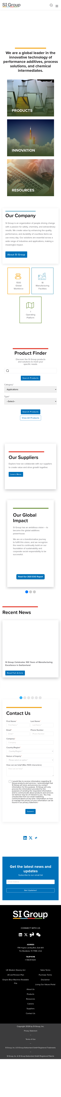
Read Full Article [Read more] (15, 673)
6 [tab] (40, 697)
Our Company (20, 215)
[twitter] (30, 837)
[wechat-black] (38, 934)
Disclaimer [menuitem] (45, 979)
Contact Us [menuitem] (30, 1013)
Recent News (16, 612)
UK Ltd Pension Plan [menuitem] (15, 974)
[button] (26, 591)
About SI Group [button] (16, 254)
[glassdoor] (36, 837)
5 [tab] (36, 697)
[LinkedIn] (25, 837)
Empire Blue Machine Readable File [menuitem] (16, 981)
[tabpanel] (30, 649)
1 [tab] (20, 697)
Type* (7, 396)
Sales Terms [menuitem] (45, 970)
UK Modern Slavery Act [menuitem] (15, 970)
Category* (8, 384)
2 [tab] (24, 697)
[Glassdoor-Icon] (32, 934)
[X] (26, 934)
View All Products (30, 418)
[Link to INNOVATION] (30, 137)
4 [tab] (32, 697)
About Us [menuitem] (30, 989)
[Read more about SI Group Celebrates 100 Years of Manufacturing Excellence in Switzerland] (30, 639)
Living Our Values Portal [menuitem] (45, 984)
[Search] (30, 370)
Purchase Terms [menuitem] (45, 974)
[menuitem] (30, 1008)
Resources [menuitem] (30, 999)
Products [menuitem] (30, 994)
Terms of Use (30, 1039)
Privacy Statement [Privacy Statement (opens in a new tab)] (30, 1031)
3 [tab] (28, 697)
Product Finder (30, 353)
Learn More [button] (15, 474)
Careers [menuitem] (30, 1003)
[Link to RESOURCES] (30, 177)
